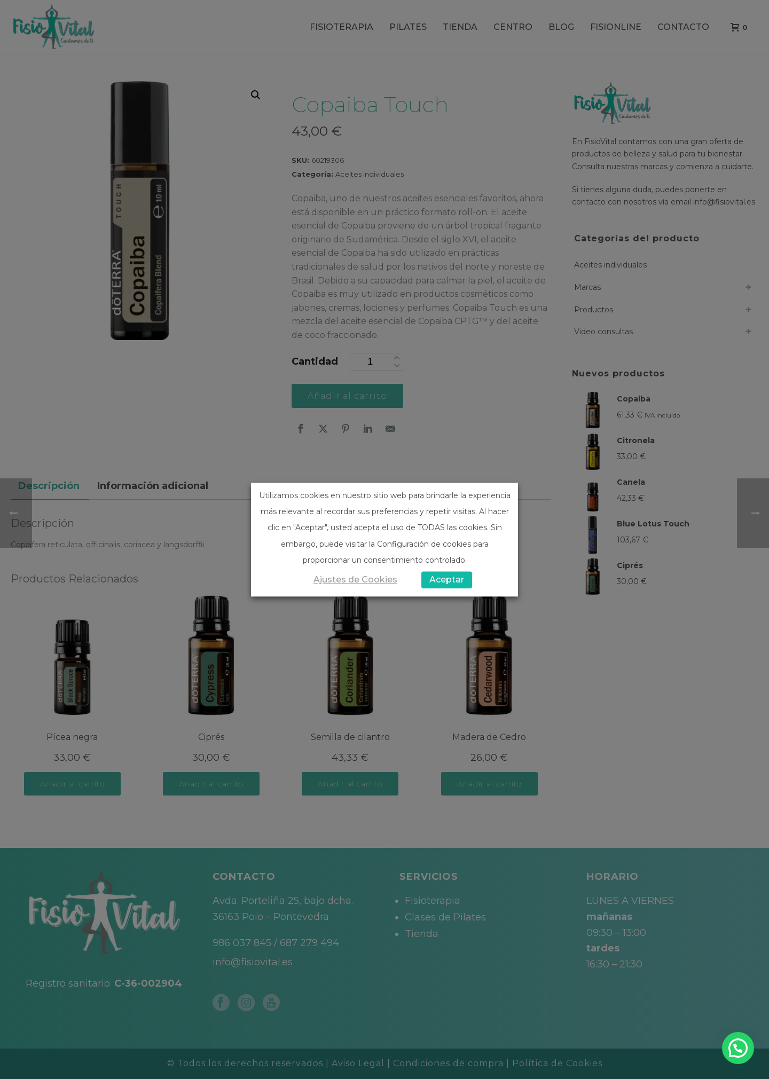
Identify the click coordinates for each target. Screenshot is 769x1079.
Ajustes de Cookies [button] (355, 579)
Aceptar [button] (446, 579)
